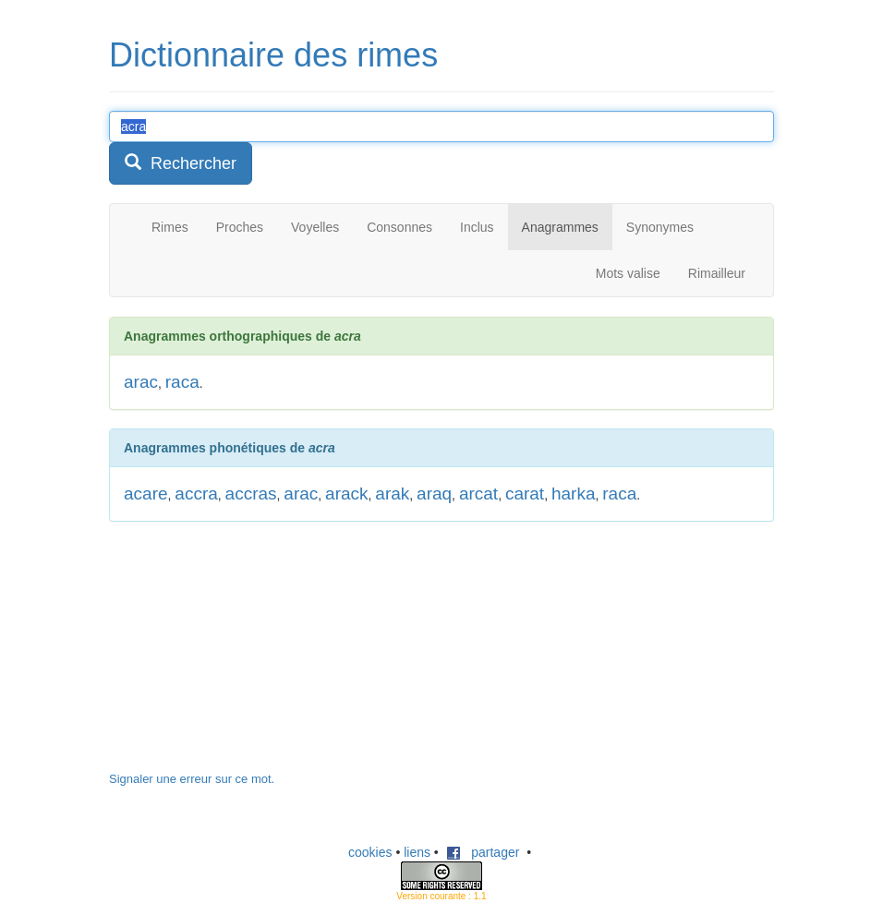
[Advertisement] (247, 655)
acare (146, 493)
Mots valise (628, 273)
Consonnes (399, 227)
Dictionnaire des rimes (273, 55)
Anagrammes (560, 227)
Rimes (169, 227)
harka (573, 493)
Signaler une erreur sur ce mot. (191, 779)
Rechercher (180, 163)
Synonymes (660, 227)
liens (417, 852)
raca (182, 381)
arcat (478, 493)
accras (251, 493)
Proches (239, 227)
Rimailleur (716, 273)
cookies (370, 852)
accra (196, 493)
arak (392, 493)
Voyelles (315, 227)
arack (346, 493)
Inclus (477, 227)
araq (434, 493)
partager (483, 852)
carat (524, 493)
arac (141, 381)
